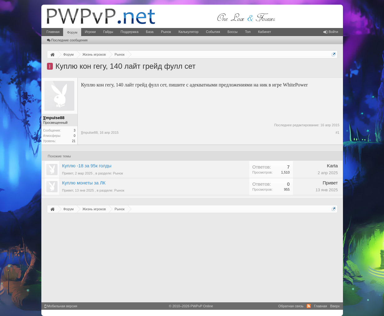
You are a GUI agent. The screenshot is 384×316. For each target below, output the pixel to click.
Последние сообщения (67, 40)
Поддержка (129, 32)
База (149, 32)
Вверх (335, 306)
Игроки (90, 32)
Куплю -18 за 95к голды (87, 165)
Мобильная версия (60, 306)
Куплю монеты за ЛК (84, 182)
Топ (248, 32)
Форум (72, 32)
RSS (309, 306)
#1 (337, 132)
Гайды (108, 32)
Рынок (166, 32)
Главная (53, 32)
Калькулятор (188, 32)
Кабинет (264, 32)
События (213, 32)
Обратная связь (290, 306)
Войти (330, 32)
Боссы (233, 32)
